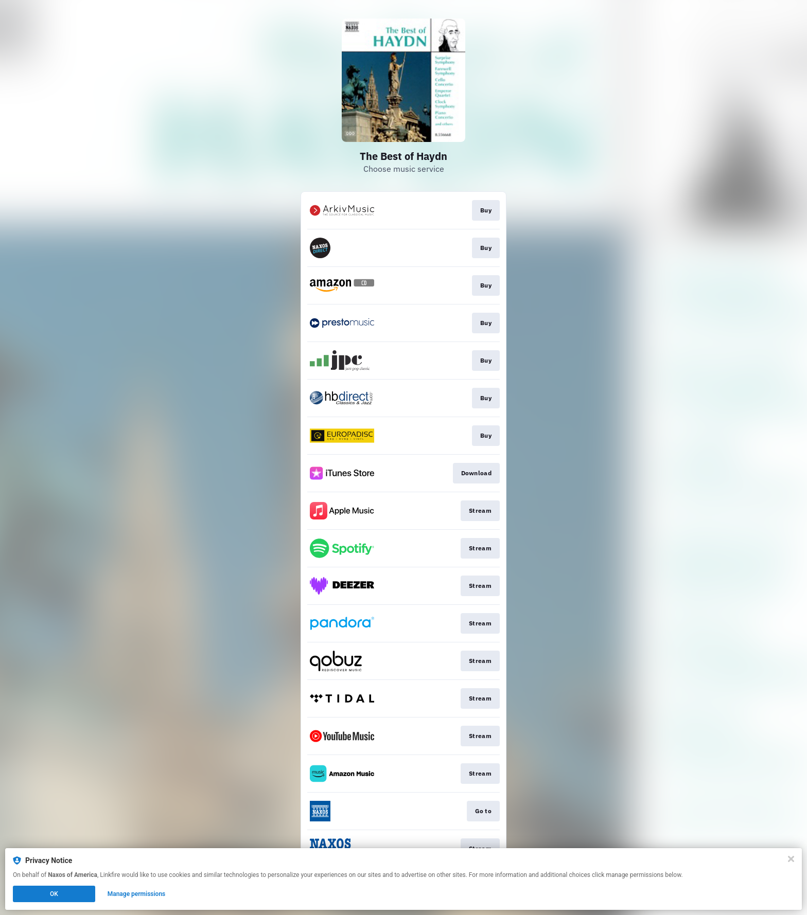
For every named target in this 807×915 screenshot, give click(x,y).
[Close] (791, 859)
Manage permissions (137, 894)
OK (54, 894)
